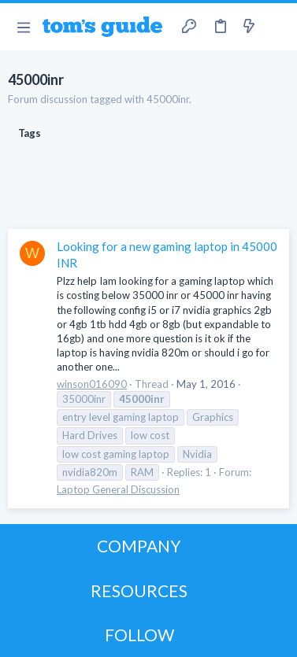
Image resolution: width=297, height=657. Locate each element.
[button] (23, 27)
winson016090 (92, 384)
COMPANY (139, 545)
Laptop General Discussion (118, 489)
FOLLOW (139, 634)
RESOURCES (139, 590)
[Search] (275, 27)
